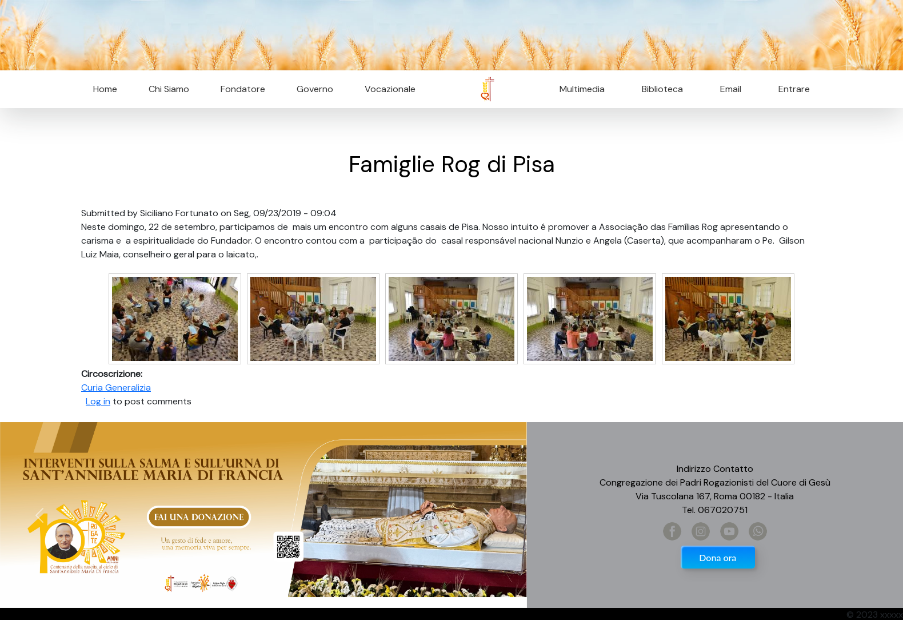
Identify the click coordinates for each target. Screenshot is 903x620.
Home (105, 89)
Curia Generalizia (116, 387)
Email (727, 89)
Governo (315, 89)
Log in (98, 401)
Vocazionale (390, 89)
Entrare (794, 89)
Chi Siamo (169, 89)
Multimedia (582, 89)
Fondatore (243, 89)
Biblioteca (662, 89)
